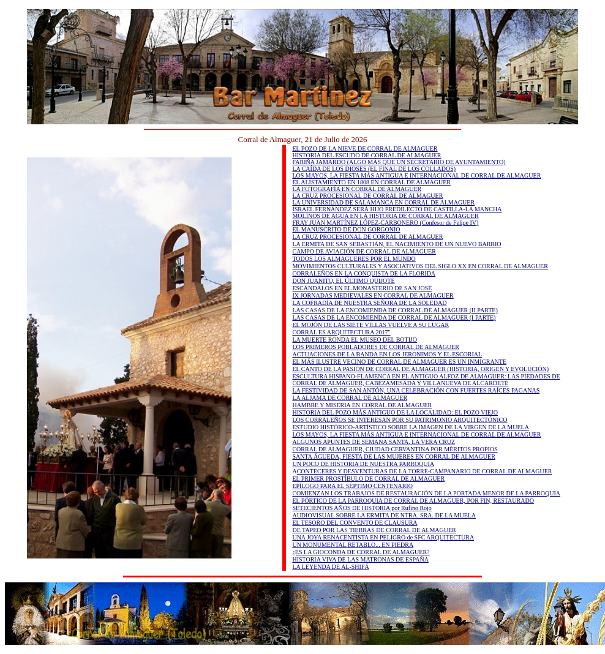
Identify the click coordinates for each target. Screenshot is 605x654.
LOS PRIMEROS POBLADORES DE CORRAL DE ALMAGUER (375, 347)
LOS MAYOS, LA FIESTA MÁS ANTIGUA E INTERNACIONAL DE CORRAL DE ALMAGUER (416, 175)
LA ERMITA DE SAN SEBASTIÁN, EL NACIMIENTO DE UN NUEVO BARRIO (396, 244)
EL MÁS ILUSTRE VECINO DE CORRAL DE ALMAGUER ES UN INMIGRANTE (399, 361)
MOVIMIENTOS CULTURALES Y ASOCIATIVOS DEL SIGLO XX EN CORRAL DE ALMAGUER (419, 266)
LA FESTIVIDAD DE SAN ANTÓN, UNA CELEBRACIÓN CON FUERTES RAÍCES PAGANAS (415, 390)
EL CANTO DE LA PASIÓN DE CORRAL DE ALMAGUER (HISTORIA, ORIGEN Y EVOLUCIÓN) (420, 369)
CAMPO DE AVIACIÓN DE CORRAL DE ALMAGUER (363, 251)
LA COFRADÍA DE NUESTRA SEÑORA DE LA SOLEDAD (369, 302)
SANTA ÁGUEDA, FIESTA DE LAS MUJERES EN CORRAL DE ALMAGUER (393, 456)
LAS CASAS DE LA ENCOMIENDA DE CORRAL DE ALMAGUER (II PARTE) (394, 310)
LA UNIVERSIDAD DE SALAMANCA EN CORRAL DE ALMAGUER (383, 202)
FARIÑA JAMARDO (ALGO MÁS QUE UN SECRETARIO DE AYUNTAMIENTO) (398, 162)
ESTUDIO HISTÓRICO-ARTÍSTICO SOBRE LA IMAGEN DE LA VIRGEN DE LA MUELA (410, 427)
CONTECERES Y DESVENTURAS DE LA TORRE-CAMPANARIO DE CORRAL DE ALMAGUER (424, 471)
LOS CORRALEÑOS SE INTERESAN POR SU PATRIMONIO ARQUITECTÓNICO (399, 419)
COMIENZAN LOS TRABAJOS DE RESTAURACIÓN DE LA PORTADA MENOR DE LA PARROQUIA (426, 493)
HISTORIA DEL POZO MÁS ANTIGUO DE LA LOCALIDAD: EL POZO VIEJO (395, 412)
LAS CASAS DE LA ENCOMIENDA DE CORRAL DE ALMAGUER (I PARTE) (393, 317)
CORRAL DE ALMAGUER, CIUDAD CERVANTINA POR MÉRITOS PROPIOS (394, 449)
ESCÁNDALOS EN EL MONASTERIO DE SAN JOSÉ (362, 288)
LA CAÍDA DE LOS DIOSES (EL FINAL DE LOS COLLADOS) (374, 168)
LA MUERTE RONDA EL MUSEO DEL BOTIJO (354, 339)
